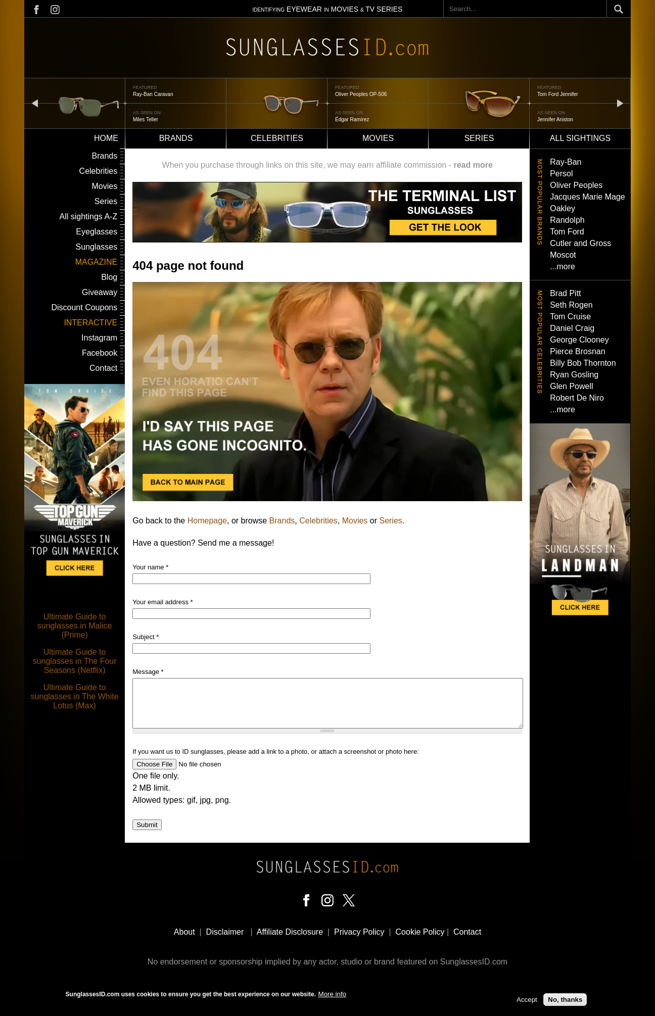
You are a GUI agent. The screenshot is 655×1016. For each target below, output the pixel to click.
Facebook (99, 353)
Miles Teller (145, 119)
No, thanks (565, 1001)
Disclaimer (225, 932)
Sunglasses (96, 247)
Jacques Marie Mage (587, 196)
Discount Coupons (84, 307)
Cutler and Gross (580, 243)
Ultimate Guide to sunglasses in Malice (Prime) (74, 625)
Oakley (562, 208)
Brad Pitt (565, 293)
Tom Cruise (570, 316)
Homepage (207, 520)
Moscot (563, 255)
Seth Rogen (571, 305)
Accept (527, 1001)
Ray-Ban (565, 162)
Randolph (567, 220)
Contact (103, 368)
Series (479, 138)
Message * (147, 671)
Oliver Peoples (576, 185)
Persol (561, 173)
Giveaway (99, 292)
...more (562, 266)
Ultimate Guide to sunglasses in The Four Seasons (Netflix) (75, 661)
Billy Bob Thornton (583, 363)
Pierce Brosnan (577, 351)
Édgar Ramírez (352, 119)
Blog (109, 277)
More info (332, 995)
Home (106, 138)
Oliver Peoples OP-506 (361, 94)
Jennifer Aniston (555, 119)
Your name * (150, 567)
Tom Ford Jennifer (557, 94)
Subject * (145, 637)
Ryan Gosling (574, 374)
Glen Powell (571, 386)
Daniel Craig (572, 328)
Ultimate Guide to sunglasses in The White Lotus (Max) (75, 696)
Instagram (99, 337)
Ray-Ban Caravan (153, 94)
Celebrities (277, 138)
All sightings (580, 138)
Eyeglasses (96, 231)
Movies (378, 138)
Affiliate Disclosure (290, 932)
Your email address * (162, 602)
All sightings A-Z (88, 216)
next (620, 103)
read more (472, 165)
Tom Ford (567, 231)
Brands (176, 138)
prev (35, 103)
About (184, 932)
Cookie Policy (420, 932)
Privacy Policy (359, 932)
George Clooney (579, 339)
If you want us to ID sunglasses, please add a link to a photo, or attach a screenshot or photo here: (275, 751)
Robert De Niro (577, 398)
